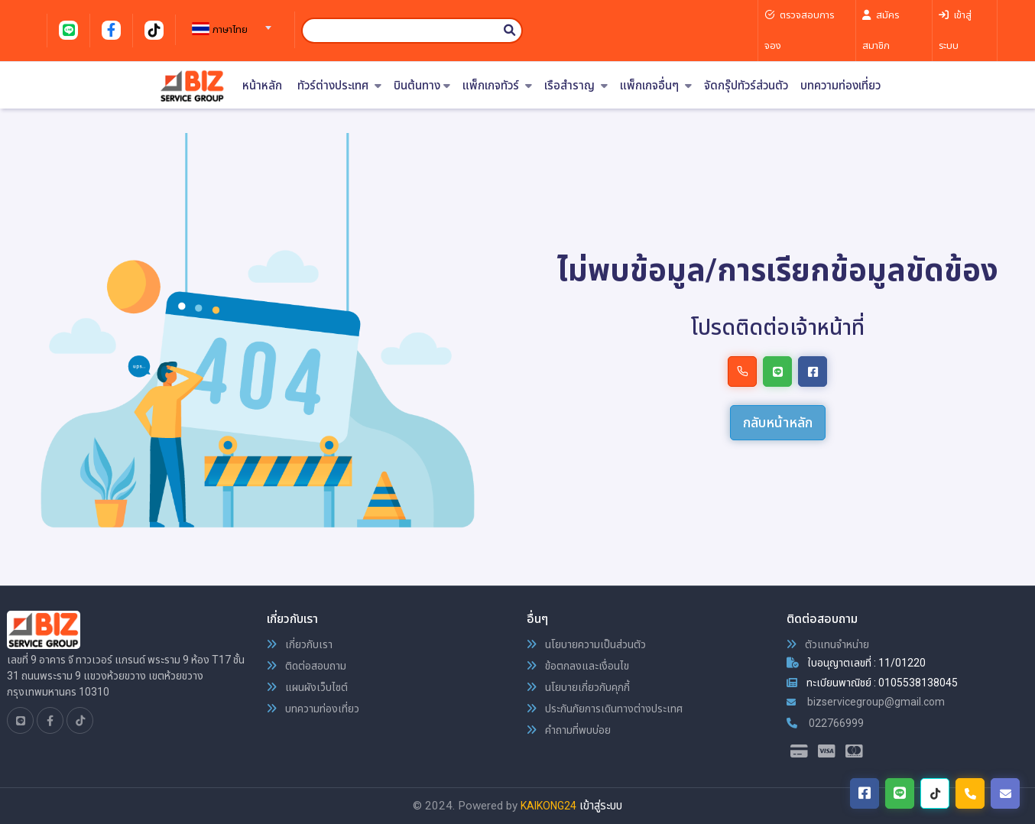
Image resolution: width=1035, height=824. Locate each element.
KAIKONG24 (548, 806)
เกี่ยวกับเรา (300, 644)
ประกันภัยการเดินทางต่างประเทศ (605, 708)
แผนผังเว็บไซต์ (307, 687)
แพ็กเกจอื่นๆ (656, 86)
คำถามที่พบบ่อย (569, 730)
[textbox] (229, 30)
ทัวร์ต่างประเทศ (339, 86)
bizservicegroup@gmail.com (866, 702)
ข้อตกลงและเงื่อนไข (578, 666)
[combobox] (229, 23)
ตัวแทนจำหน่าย (828, 644)
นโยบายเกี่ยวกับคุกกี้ (578, 687)
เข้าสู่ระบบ (600, 806)
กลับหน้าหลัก (778, 422)
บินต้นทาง (422, 86)
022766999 (825, 723)
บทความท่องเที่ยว (840, 86)
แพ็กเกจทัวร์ (497, 86)
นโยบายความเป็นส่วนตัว (586, 644)
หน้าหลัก (262, 86)
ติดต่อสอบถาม (306, 666)
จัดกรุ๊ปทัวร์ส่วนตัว (746, 86)
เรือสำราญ (576, 86)
